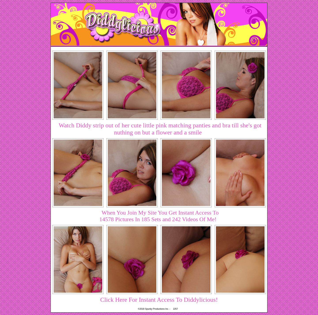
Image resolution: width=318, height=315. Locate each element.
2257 (175, 309)
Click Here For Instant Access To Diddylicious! (159, 299)
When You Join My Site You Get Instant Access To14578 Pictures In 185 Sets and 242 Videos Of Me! (159, 216)
